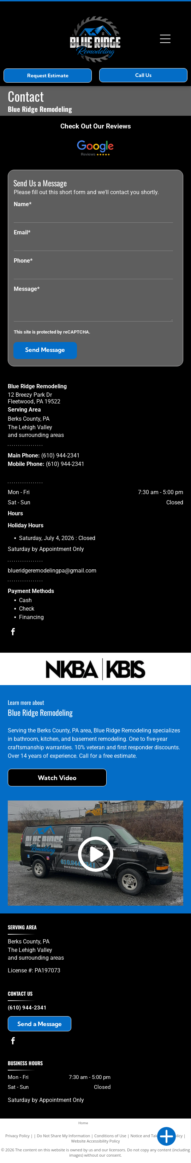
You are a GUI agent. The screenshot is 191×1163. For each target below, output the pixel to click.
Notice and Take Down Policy (156, 1135)
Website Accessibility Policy (95, 1141)
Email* (22, 232)
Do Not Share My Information (63, 1135)
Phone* (23, 260)
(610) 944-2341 (60, 455)
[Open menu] (165, 39)
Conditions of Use (110, 1135)
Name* (22, 204)
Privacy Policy (17, 1135)
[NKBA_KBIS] (95, 669)
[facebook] (13, 633)
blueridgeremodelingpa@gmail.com (52, 570)
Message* (27, 289)
